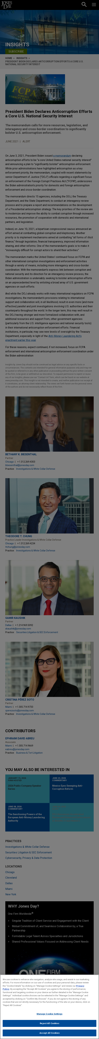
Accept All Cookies (49, 1035)
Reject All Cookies (49, 1025)
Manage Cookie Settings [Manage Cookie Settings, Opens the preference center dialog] (50, 1016)
